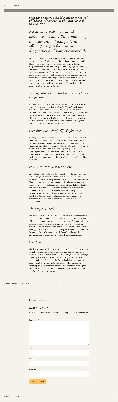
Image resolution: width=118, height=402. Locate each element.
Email (32, 358)
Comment (34, 320)
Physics (29, 283)
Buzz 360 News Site (11, 5)
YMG (112, 396)
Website (32, 369)
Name (32, 348)
